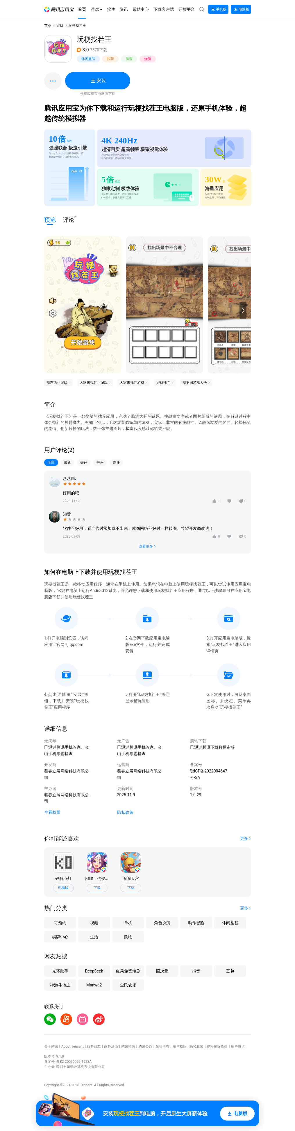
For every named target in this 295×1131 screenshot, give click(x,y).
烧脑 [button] (147, 59)
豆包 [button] (230, 971)
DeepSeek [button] (94, 971)
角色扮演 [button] (162, 923)
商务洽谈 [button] (111, 1046)
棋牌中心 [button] (60, 936)
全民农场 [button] (128, 985)
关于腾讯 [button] (51, 1046)
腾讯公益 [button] (145, 1046)
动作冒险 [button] (196, 923)
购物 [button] (128, 936)
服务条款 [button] (94, 1046)
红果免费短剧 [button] (128, 971)
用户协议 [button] (238, 1046)
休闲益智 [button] (88, 59)
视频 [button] (94, 923)
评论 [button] (68, 219)
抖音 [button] (196, 971)
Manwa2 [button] (94, 985)
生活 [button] (94, 936)
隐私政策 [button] (125, 812)
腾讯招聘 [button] (128, 1046)
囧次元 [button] (162, 971)
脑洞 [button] (129, 59)
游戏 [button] (59, 26)
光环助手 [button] (60, 971)
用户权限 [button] (180, 1046)
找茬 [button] (110, 59)
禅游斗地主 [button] (60, 985)
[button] (59, 9)
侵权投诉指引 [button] (217, 1046)
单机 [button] (128, 923)
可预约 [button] (60, 923)
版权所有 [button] (162, 1046)
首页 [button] (47, 26)
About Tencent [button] (72, 1046)
